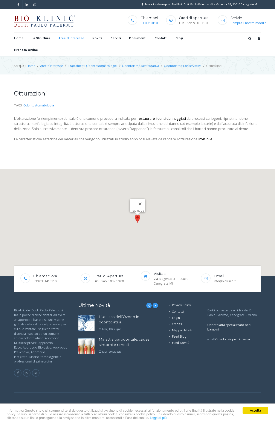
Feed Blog (179, 336)
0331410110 (149, 23)
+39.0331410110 (45, 281)
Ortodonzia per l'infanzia (232, 339)
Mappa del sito (182, 330)
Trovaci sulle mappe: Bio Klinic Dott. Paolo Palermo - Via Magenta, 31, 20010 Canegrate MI (200, 4)
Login (176, 318)
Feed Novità (180, 343)
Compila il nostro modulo (248, 23)
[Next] (155, 305)
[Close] (140, 204)
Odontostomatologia (38, 105)
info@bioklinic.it (225, 281)
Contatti (178, 311)
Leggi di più (158, 417)
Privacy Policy (181, 305)
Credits (177, 324)
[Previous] (149, 305)
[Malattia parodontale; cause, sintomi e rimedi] (86, 346)
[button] (137, 219)
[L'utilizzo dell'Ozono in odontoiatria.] (86, 323)
